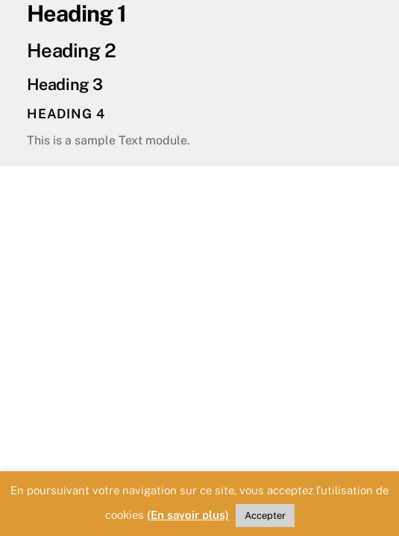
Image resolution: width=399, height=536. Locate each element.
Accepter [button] (265, 515)
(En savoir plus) (188, 514)
